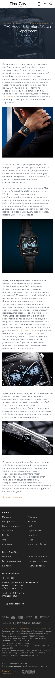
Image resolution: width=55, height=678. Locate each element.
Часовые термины (37, 561)
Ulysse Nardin (35, 530)
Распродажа (8, 521)
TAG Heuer (7, 96)
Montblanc (7, 544)
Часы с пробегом (37, 544)
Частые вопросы (36, 565)
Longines (32, 535)
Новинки (32, 521)
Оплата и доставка (37, 556)
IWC (30, 526)
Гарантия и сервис (11, 561)
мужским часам (28, 330)
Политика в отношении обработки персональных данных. (26, 629)
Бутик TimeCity (10, 552)
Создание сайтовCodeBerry (9, 672)
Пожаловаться (14, 603)
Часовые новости (11, 23)
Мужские (6, 517)
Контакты (7, 565)
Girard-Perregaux (10, 526)
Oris (4, 539)
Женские (32, 517)
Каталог (6, 512)
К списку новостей (12, 497)
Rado (30, 539)
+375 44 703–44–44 (13, 593)
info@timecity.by (10, 596)
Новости (6, 556)
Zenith (5, 535)
